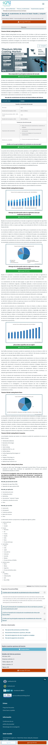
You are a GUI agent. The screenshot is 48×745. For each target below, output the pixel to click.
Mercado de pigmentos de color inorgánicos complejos (20, 635)
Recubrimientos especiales (37, 8)
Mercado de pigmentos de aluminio (14, 638)
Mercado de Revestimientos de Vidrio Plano (16, 630)
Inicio (2, 8)
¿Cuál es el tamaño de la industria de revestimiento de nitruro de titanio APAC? (24, 614)
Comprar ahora (24, 649)
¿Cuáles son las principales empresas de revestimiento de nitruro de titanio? (24, 619)
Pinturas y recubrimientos (23, 8)
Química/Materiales (10, 8)
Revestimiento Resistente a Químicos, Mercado (17, 632)
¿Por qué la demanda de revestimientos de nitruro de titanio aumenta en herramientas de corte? (24, 608)
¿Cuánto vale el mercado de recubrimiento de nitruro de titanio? (24, 592)
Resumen (23, 27)
